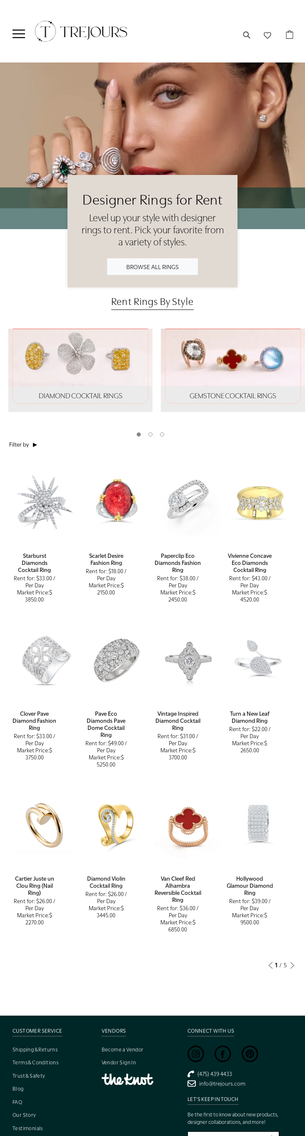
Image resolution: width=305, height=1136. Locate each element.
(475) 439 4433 (210, 1074)
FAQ (17, 1102)
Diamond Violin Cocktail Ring (106, 882)
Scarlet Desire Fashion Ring (106, 559)
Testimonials (27, 1128)
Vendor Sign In (119, 1062)
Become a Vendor (123, 1049)
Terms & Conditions (35, 1062)
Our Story (24, 1115)
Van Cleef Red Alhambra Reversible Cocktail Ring (178, 889)
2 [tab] (150, 434)
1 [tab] (139, 434)
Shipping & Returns (35, 1049)
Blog (18, 1089)
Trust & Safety (28, 1076)
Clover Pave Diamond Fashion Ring (34, 720)
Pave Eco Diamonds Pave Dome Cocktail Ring (106, 724)
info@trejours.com (216, 1083)
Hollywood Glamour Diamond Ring (250, 885)
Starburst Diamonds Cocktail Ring (34, 562)
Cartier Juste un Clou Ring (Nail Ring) (34, 885)
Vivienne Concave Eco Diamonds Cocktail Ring (250, 562)
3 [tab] (162, 434)
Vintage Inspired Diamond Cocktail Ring (177, 720)
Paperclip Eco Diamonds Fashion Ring (178, 562)
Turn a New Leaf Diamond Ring (250, 717)
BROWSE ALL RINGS (152, 266)
